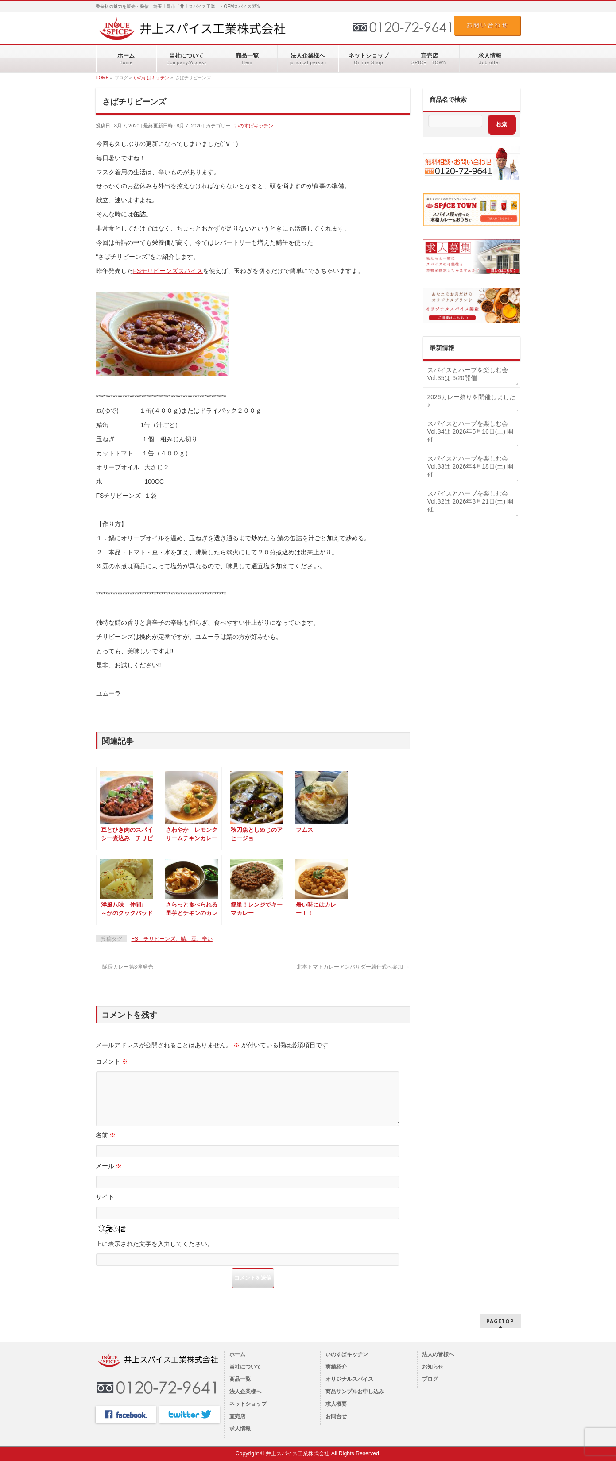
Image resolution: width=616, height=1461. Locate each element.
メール (109, 1176)
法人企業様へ (245, 1391)
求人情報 (240, 1429)
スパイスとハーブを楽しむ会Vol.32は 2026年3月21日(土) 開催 (470, 501)
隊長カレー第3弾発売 (124, 967)
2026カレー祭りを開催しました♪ (471, 400)
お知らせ (432, 1367)
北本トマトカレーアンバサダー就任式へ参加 (353, 967)
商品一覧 (240, 1379)
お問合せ (336, 1416)
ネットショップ (248, 1404)
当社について (245, 1367)
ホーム (237, 1354)
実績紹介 (336, 1367)
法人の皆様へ (438, 1354)
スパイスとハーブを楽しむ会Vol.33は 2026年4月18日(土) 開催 (470, 466)
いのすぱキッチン (253, 125)
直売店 (237, 1416)
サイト (105, 1207)
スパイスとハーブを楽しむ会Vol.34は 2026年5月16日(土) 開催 (470, 431)
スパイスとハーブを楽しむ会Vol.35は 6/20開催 (467, 373)
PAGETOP (500, 1321)
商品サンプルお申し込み (354, 1391)
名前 (106, 1145)
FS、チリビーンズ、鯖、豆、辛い (172, 939)
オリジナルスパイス (349, 1379)
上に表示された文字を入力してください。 (154, 1254)
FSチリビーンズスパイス (168, 270)
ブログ (430, 1379)
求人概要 (336, 1404)
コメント (112, 1061)
